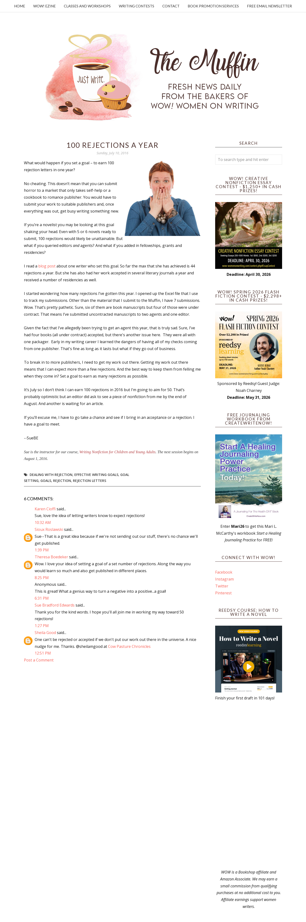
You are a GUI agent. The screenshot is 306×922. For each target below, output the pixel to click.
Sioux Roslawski (49, 529)
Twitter (221, 586)
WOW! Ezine (44, 6)
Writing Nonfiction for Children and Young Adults (117, 452)
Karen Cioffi (45, 509)
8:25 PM (42, 577)
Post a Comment (39, 660)
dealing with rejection (51, 474)
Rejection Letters (89, 480)
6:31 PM (42, 598)
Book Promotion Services (213, 6)
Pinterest (223, 593)
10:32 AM (43, 522)
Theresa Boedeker (51, 557)
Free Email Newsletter (269, 6)
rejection (62, 480)
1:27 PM (42, 625)
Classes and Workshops (87, 6)
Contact (171, 6)
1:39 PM (42, 550)
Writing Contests (136, 6)
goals (45, 480)
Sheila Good (45, 632)
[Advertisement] (248, 785)
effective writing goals (96, 474)
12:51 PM (43, 653)
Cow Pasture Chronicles (129, 646)
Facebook (223, 572)
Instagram (224, 579)
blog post (46, 266)
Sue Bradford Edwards (55, 605)
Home (19, 6)
